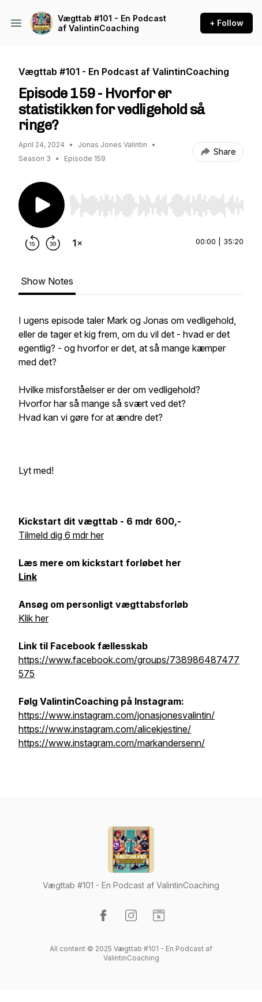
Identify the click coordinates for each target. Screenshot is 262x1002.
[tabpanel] (131, 537)
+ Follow (226, 23)
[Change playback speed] (77, 243)
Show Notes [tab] (47, 281)
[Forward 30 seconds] (53, 243)
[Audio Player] (156, 202)
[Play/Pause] (41, 205)
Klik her (33, 618)
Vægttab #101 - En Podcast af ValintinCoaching (112, 23)
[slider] (156, 205)
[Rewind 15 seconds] (32, 243)
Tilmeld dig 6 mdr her (61, 535)
